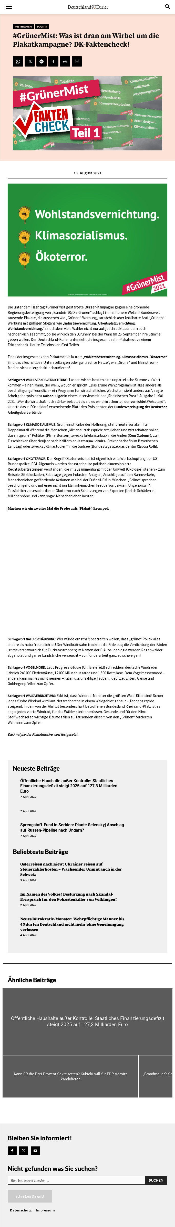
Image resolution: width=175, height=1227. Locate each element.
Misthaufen (23, 26)
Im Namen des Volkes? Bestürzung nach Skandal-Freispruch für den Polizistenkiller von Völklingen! (68, 897)
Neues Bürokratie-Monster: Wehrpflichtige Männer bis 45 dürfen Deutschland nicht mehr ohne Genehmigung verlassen (72, 924)
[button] (9, 7)
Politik (42, 26)
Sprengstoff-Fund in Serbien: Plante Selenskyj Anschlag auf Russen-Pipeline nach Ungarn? (72, 827)
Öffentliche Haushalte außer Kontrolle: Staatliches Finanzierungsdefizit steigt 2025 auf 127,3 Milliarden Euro (68, 786)
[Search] (156, 1180)
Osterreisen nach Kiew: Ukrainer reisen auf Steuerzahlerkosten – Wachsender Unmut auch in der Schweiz (71, 869)
